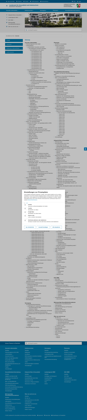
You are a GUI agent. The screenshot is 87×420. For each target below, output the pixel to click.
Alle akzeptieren (56, 227)
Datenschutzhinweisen (32, 199)
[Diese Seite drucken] (85, 148)
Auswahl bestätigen (43, 227)
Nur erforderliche (30, 227)
